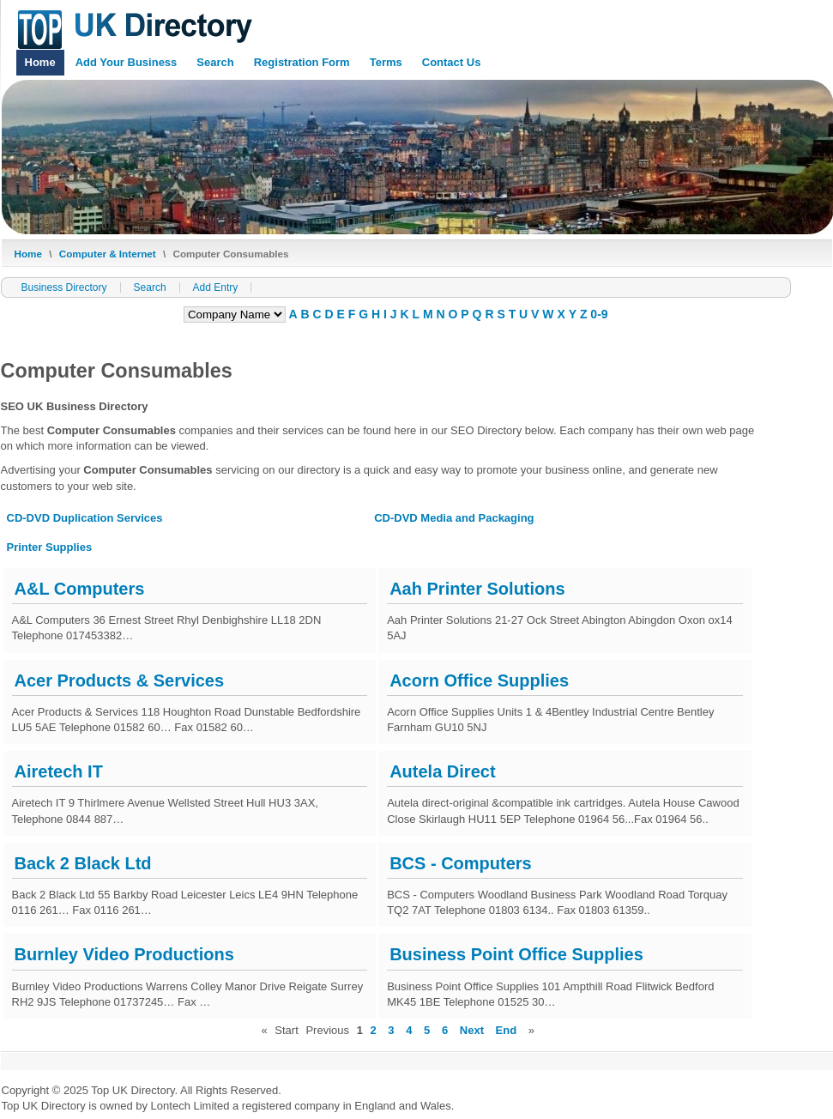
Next (472, 1030)
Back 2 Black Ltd (83, 863)
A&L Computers (80, 588)
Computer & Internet (107, 253)
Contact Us (451, 62)
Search (214, 62)
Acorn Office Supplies (479, 680)
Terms (386, 62)
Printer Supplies (50, 547)
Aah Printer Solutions (476, 588)
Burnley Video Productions (124, 954)
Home (40, 62)
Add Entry (215, 287)
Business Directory (64, 287)
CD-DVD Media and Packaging (454, 517)
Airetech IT (59, 771)
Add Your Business (126, 62)
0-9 (598, 314)
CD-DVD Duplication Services (85, 517)
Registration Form (302, 62)
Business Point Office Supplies (516, 954)
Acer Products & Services (120, 680)
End (506, 1030)
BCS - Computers (460, 863)
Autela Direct (442, 771)
